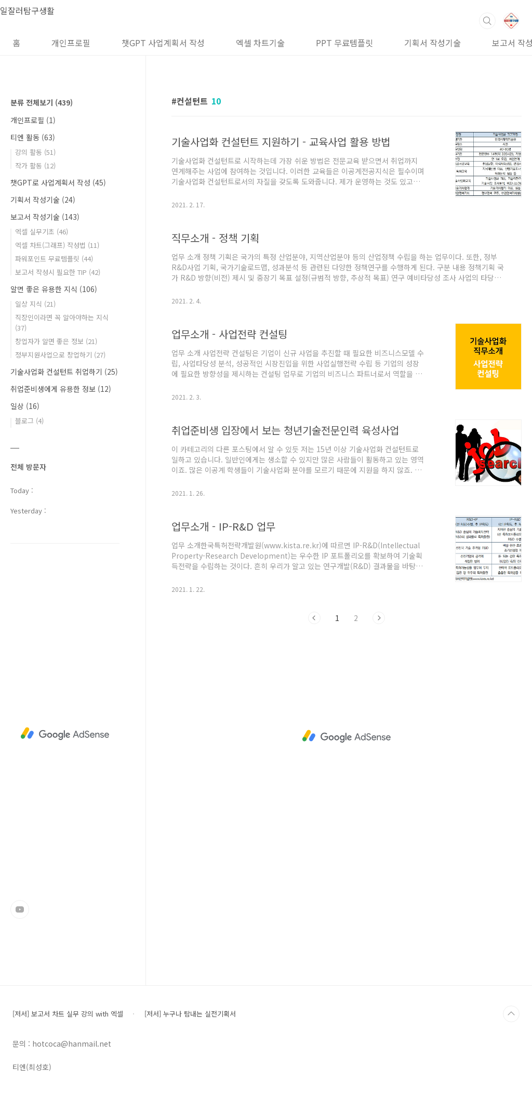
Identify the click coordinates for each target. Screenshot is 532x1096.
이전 (314, 618)
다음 (379, 618)
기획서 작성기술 (432, 42)
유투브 (19, 909)
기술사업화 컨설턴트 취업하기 (64, 371)
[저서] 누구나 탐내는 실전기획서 (190, 1014)
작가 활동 (35, 165)
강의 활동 (35, 152)
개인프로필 (70, 42)
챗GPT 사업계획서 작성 (163, 42)
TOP (511, 1014)
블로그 (29, 421)
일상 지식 (35, 304)
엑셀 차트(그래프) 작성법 (57, 245)
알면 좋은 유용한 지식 (53, 289)
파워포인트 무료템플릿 (54, 258)
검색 (487, 21)
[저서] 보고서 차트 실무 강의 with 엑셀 (67, 1014)
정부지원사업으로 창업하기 (60, 355)
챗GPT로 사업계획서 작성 (58, 182)
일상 (24, 406)
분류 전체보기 (41, 102)
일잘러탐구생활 (27, 10)
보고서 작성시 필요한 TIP (57, 272)
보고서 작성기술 (44, 217)
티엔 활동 (32, 137)
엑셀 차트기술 (260, 42)
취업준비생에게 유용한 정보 (60, 389)
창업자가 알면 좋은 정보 (56, 341)
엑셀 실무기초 (41, 231)
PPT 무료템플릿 (344, 42)
